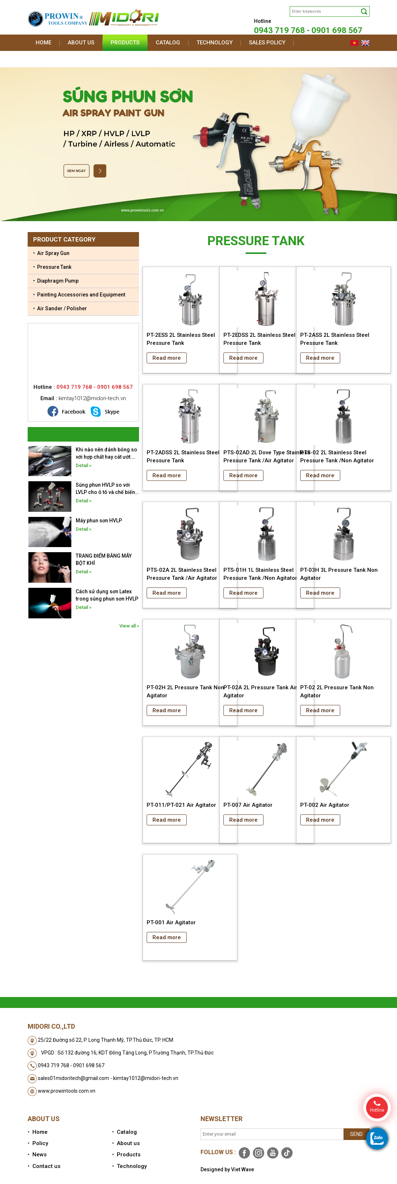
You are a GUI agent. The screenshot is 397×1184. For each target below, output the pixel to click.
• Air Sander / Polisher (60, 308)
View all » (129, 626)
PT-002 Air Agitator (324, 805)
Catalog (168, 42)
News (43, 59)
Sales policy (267, 42)
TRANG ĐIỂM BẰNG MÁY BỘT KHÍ (104, 559)
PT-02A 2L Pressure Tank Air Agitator (260, 691)
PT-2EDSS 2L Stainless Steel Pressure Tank (259, 339)
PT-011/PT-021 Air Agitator (181, 805)
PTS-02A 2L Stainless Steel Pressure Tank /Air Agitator (182, 574)
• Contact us (44, 1166)
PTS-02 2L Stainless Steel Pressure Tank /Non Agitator (337, 456)
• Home (38, 1132)
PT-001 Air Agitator (171, 922)
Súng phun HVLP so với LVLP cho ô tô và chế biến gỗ (105, 489)
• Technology (129, 1166)
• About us (126, 1143)
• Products (126, 1154)
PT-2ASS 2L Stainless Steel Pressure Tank (334, 339)
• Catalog (124, 1132)
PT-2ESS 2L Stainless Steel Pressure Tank (181, 339)
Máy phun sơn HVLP (99, 520)
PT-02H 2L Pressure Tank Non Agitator (185, 691)
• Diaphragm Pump (56, 281)
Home (43, 42)
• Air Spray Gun (51, 253)
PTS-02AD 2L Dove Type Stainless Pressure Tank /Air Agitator (266, 456)
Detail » (83, 465)
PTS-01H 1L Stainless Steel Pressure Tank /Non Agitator (260, 574)
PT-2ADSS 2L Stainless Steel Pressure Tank (183, 456)
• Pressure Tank (52, 267)
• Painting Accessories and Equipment (79, 295)
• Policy (38, 1143)
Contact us (83, 59)
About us (81, 42)
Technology (214, 42)
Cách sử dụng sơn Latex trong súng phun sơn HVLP (107, 595)
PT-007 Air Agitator (248, 805)
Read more (166, 358)
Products (125, 42)
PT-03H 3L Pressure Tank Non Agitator (339, 574)
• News (37, 1154)
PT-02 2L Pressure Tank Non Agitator (337, 691)
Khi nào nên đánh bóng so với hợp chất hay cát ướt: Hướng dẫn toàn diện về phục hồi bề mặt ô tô (106, 454)
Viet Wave (242, 1169)
